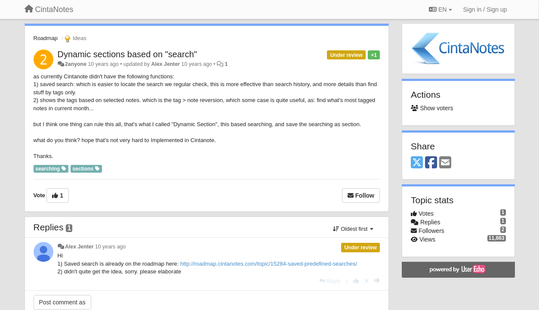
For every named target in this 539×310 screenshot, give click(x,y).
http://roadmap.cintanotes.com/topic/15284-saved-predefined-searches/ (268, 263)
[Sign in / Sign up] (485, 9)
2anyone (75, 64)
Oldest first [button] (353, 229)
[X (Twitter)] (417, 162)
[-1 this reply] (377, 281)
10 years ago (110, 247)
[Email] (445, 162)
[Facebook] (431, 162)
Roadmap (46, 38)
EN (440, 9)
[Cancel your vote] (366, 281)
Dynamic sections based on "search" (127, 54)
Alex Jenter (165, 64)
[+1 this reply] (356, 281)
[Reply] (330, 281)
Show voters (432, 108)
